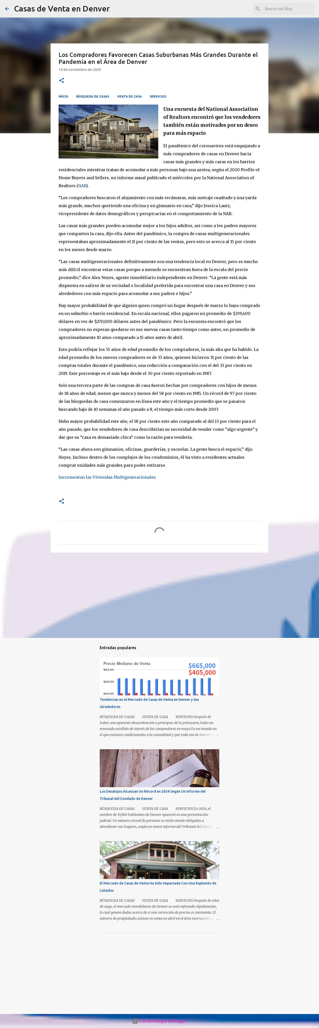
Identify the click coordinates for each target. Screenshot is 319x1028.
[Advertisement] (159, 595)
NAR (82, 185)
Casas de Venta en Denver (62, 8)
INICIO (63, 96)
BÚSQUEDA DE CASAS (92, 96)
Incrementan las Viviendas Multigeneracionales (107, 477)
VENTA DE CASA (129, 96)
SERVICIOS (158, 96)
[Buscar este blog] (289, 9)
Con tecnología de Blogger (159, 1021)
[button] (62, 80)
